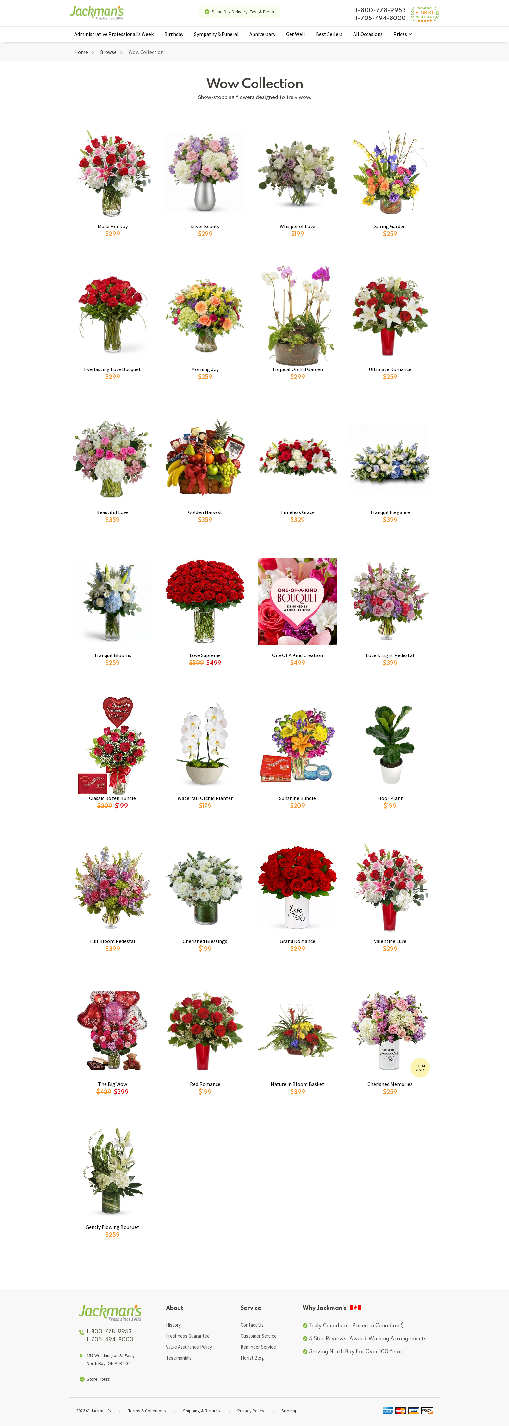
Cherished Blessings (205, 941)
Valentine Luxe (390, 941)
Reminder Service (258, 1347)
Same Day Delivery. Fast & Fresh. (243, 12)
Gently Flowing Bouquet (112, 1227)
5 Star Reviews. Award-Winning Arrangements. (368, 1339)
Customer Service (259, 1336)
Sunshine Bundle (297, 798)
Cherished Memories (390, 1084)
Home (81, 52)
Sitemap (289, 1411)
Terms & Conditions (147, 1411)
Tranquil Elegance (390, 512)
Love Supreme (205, 655)
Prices (400, 34)
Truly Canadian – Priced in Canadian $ (356, 1326)
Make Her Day (113, 226)
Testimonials (179, 1358)
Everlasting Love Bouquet (112, 369)
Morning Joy (205, 369)
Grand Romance (297, 941)
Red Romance (205, 1084)
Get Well (295, 34)
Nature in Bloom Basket (297, 1084)
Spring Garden (390, 226)
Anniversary (262, 34)
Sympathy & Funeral (216, 34)
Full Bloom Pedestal (112, 941)
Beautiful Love (112, 512)
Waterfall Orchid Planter (205, 798)
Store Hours (98, 1379)
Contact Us (252, 1325)
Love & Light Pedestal (390, 655)
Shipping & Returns (201, 1411)
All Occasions (368, 34)
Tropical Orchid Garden (297, 369)
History (173, 1325)
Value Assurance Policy (189, 1347)
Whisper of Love (297, 226)
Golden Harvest (205, 512)
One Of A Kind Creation (297, 655)
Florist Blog (252, 1358)
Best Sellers (329, 34)
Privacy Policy (250, 1411)
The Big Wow (112, 1084)
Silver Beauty (205, 226)
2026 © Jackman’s (93, 1411)
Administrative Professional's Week (114, 34)
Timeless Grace (297, 512)
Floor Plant (390, 798)
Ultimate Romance (390, 369)
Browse (108, 52)
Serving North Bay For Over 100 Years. (357, 1352)
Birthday (173, 34)
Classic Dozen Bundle (112, 798)
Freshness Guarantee (188, 1336)
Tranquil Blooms (112, 655)
